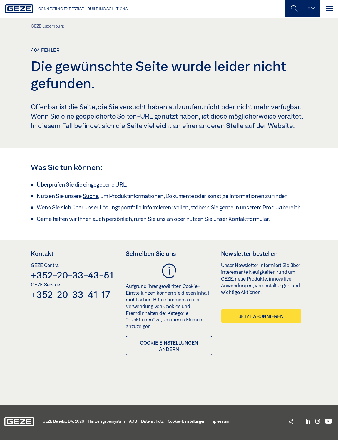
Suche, (91, 196)
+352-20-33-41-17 (70, 294)
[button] (291, 422)
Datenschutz (152, 421)
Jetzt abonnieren (261, 316)
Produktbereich (281, 207)
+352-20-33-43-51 (72, 275)
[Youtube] (328, 421)
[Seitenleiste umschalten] (311, 8)
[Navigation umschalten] (329, 8)
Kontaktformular (248, 219)
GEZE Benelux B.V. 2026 (63, 421)
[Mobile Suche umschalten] (294, 8)
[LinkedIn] (308, 421)
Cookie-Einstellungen (186, 421)
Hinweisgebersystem (106, 421)
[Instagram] (317, 421)
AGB (133, 421)
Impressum (219, 421)
